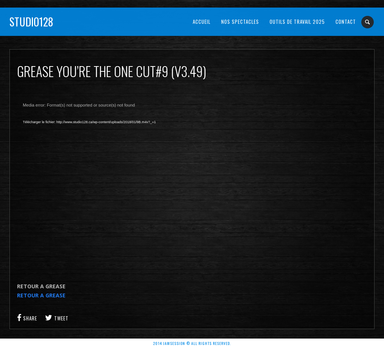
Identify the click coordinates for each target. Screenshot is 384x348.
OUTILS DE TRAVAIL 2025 (297, 21)
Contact (346, 21)
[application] (138, 183)
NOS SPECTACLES (240, 21)
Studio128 (31, 21)
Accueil (202, 21)
